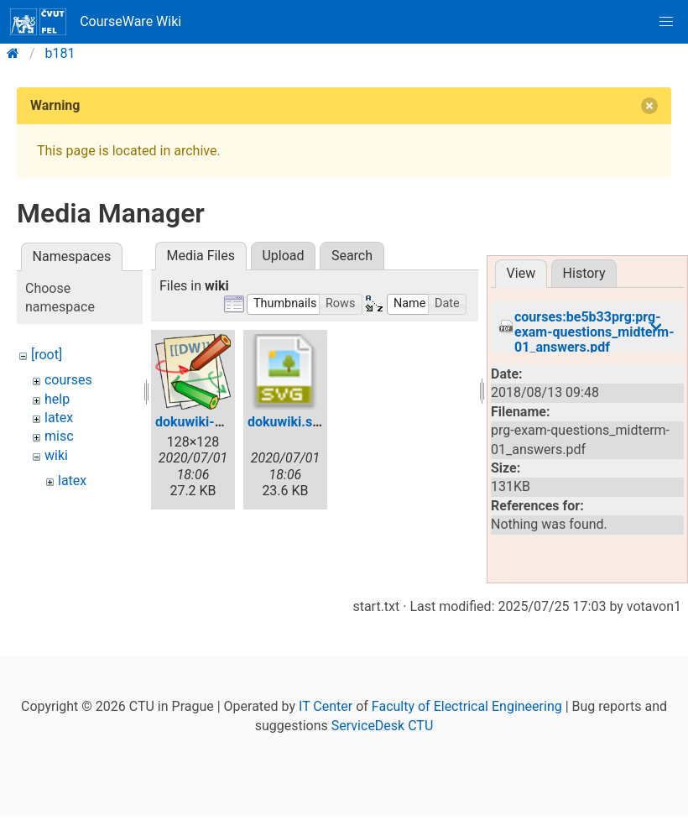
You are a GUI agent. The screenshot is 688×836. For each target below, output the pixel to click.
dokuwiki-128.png (209, 422)
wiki (56, 455)
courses (68, 380)
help (57, 399)
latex (58, 418)
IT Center (325, 721)
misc (59, 436)
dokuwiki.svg (287, 422)
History (584, 273)
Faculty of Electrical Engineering (467, 721)
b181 (60, 53)
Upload (283, 256)
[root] (46, 355)
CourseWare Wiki (95, 21)
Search (352, 256)
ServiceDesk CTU (382, 740)
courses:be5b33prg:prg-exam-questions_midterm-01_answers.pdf (594, 326)
